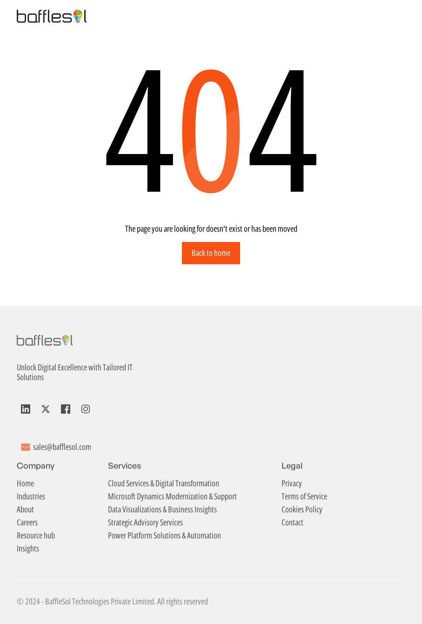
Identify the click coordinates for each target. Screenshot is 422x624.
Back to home (211, 252)
